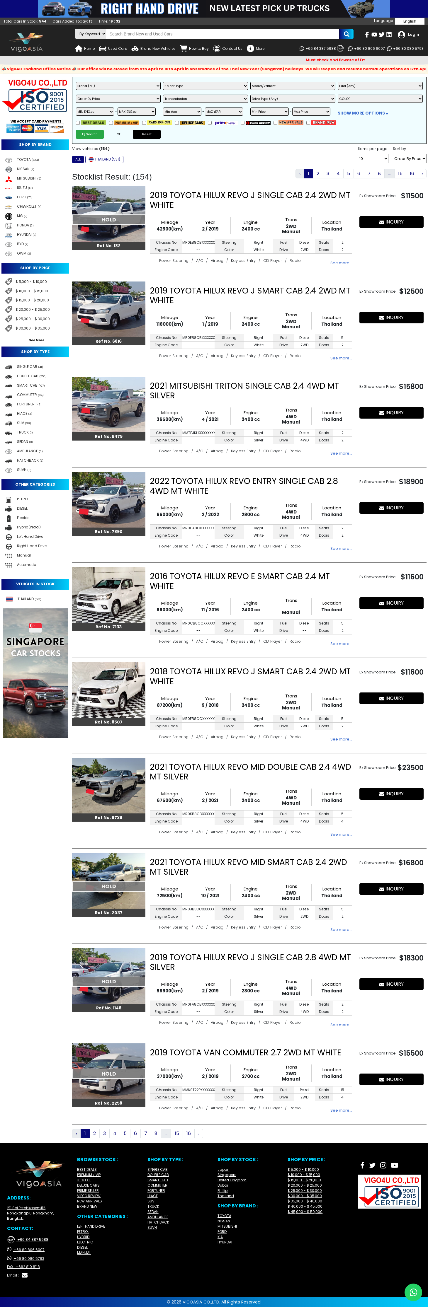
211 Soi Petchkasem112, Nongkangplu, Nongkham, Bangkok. (30, 1213)
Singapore (227, 1174)
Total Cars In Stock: (25, 21)
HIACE (152, 1195)
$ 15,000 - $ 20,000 (32, 300)
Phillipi (223, 1190)
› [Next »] (422, 173)
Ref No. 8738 (108, 817)
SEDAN (153, 1211)
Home (85, 48)
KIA (220, 1236)
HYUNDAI (225, 1242)
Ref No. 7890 (109, 532)
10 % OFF (84, 1180)
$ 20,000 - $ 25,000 (33, 309)
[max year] (224, 112)
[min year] (182, 112)
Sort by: (400, 148)
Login (408, 34)
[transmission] (205, 99)
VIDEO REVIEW (89, 1195)
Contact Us (227, 48)
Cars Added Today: (72, 21)
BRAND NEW (87, 1206)
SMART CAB (157, 1180)
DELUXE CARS (88, 1185)
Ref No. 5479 (109, 436)
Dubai (223, 1185)
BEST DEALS (87, 1169)
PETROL (83, 1231)
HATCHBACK (158, 1222)
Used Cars (113, 48)
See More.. (37, 340)
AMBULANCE (157, 1216)
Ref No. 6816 (109, 341)
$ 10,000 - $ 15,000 (32, 291)
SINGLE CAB (157, 1169)
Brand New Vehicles (153, 48)
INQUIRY (391, 222)
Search (90, 134)
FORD (222, 1231)
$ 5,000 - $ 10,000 (31, 281)
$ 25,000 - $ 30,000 (33, 318)
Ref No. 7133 (109, 627)
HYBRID (83, 1236)
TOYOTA (224, 1215)
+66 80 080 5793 (405, 48)
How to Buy (194, 48)
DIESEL (82, 1247)
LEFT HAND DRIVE (91, 1226)
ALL (78, 159)
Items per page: (373, 148)
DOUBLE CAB (158, 1174)
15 (400, 173)
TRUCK (153, 1206)
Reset (147, 134)
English (409, 21)
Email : (17, 1275)
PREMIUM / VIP (89, 1174)
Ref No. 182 (108, 246)
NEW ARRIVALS (89, 1201)
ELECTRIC (85, 1242)
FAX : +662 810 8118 (23, 1266)
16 (412, 173)
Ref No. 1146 (108, 1008)
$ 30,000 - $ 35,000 (33, 328)
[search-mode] (90, 34)
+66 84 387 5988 (322, 48)
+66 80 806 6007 (366, 48)
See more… (341, 263)
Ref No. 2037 (109, 913)
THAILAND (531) (104, 159)
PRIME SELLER (88, 1190)
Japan (224, 1169)
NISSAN (224, 1221)
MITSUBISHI (227, 1226)
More (255, 48)
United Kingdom (232, 1180)
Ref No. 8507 (109, 722)
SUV (150, 1201)
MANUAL (84, 1252)
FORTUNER (156, 1190)
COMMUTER (157, 1185)
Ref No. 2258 (108, 1103)
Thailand (226, 1195)
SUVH (152, 1227)
